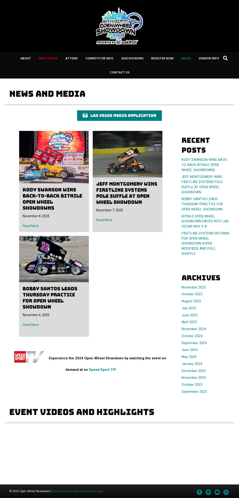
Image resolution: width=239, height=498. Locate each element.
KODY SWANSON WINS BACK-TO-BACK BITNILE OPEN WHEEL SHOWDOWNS (52, 199)
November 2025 (194, 287)
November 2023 (194, 377)
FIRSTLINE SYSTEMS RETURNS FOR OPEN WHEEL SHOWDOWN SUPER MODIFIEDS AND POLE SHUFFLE (205, 243)
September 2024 (194, 343)
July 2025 (189, 308)
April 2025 (189, 322)
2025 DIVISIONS (132, 58)
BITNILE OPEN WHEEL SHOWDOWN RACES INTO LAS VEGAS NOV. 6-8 (205, 221)
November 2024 (194, 329)
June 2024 (189, 350)
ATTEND (71, 58)
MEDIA (186, 58)
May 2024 (189, 357)
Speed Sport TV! (102, 370)
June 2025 (189, 315)
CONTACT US (119, 72)
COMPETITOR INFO (99, 58)
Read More (31, 226)
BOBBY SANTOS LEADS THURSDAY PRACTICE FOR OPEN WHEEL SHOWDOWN (50, 298)
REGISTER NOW (162, 58)
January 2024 (192, 364)
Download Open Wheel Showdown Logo (77, 491)
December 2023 (194, 371)
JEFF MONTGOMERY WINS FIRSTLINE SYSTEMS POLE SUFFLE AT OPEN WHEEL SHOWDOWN (126, 193)
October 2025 (192, 294)
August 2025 (191, 301)
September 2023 (194, 392)
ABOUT (25, 58)
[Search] (225, 58)
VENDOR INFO (209, 58)
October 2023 (192, 385)
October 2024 (192, 336)
